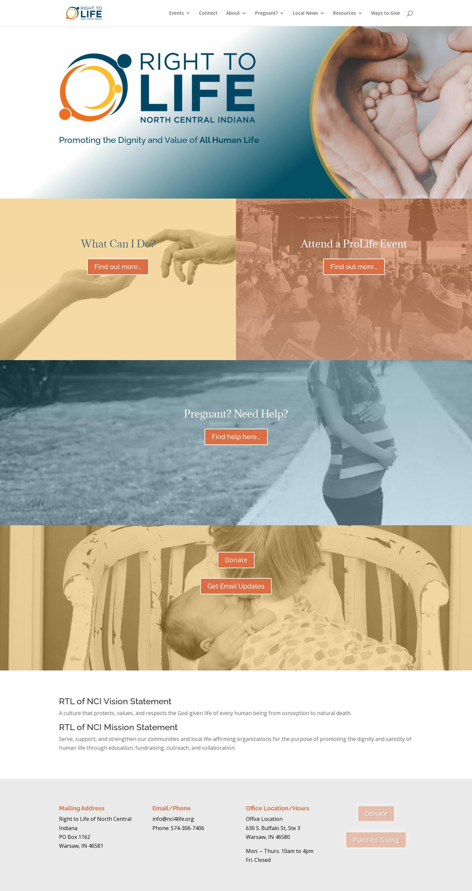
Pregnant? (266, 13)
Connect (208, 13)
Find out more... (118, 267)
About (233, 13)
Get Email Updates (236, 586)
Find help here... (236, 437)
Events (176, 13)
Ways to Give (385, 13)
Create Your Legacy (236, 176)
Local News (305, 13)
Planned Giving (376, 839)
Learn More (111, 176)
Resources (344, 13)
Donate (360, 176)
